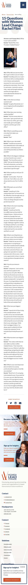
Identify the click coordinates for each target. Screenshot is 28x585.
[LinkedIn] (15, 403)
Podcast (6, 523)
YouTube (6, 534)
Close (22, 566)
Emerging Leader (8, 544)
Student (6, 558)
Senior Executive (8, 549)
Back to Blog (14, 407)
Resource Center (10, 14)
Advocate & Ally (7, 552)
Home (3, 14)
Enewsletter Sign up (12, 579)
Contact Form (8, 502)
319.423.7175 (8, 497)
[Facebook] (7, 403)
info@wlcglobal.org (9, 499)
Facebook (6, 526)
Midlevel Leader (7, 547)
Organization (7, 555)
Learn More (9, 433)
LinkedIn (6, 531)
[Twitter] (10, 403)
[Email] (20, 403)
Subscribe (9, 459)
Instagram (7, 529)
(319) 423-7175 (7, 513)
